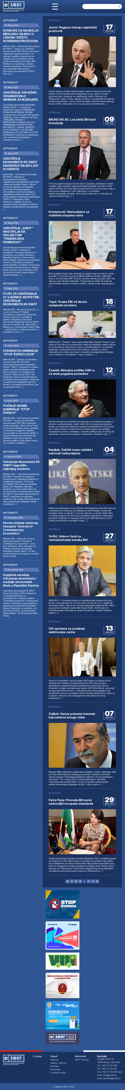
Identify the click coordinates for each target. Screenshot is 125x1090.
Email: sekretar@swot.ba (108, 1078)
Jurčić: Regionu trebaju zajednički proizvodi (73, 29)
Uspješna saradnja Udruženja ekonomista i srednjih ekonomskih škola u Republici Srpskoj (21, 580)
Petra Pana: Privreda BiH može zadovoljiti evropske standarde (71, 801)
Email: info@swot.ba (106, 1075)
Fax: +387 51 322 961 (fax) (109, 1072)
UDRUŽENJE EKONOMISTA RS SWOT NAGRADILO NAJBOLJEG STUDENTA (20, 164)
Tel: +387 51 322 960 (107, 1065)
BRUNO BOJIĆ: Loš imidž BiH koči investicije (72, 121)
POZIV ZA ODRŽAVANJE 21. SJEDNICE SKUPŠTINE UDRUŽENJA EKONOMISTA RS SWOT (21, 299)
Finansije (54, 1066)
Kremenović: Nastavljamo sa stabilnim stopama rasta (69, 213)
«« (67, 881)
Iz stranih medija (58, 1072)
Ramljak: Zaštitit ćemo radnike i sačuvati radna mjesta (71, 451)
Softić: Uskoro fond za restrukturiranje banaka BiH (68, 538)
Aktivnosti (10, 20)
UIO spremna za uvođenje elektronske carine (67, 630)
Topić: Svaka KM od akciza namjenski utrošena (68, 303)
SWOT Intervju (82, 1059)
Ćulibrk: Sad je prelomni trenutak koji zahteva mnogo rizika (72, 715)
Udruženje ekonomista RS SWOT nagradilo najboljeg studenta (21, 465)
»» (97, 881)
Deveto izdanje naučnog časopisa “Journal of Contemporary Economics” (20, 528)
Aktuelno (54, 1059)
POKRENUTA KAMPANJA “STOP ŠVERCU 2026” (20, 352)
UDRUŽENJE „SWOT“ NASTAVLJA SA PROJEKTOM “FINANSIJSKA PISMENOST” (18, 235)
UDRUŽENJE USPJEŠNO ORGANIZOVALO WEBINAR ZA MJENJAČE (20, 96)
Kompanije (55, 1069)
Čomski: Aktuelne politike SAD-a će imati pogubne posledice (71, 372)
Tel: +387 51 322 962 (107, 1068)
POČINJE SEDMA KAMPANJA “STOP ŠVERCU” (16, 409)
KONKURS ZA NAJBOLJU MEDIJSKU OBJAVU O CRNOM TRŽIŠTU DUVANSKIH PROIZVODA (21, 36)
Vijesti (53, 1056)
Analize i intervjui (58, 1063)
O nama (37, 1056)
